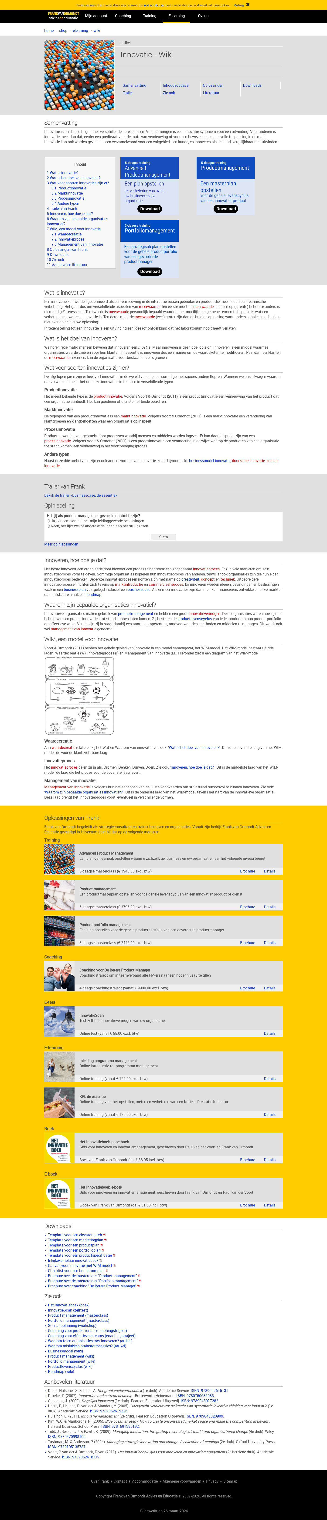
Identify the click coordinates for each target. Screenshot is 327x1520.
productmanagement (135, 613)
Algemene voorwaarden (182, 1481)
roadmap (93, 594)
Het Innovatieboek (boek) (68, 1305)
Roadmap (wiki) (61, 1371)
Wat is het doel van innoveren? (194, 747)
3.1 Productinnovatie (68, 188)
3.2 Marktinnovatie (67, 193)
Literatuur (211, 92)
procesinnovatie (57, 440)
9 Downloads (57, 254)
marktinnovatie (133, 416)
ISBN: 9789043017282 (199, 1400)
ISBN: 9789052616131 (209, 1390)
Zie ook (169, 92)
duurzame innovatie (248, 460)
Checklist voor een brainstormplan (78, 1270)
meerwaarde (149, 306)
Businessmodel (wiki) (65, 1351)
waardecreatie (63, 747)
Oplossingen (213, 85)
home (49, 30)
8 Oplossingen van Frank (67, 249)
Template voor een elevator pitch (77, 1234)
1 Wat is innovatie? (62, 172)
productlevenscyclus (194, 618)
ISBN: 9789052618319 (80, 1457)
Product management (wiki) (71, 1356)
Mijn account (96, 15)
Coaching (123, 15)
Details (270, 871)
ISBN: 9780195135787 (66, 1446)
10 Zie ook (55, 259)
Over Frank (100, 1481)
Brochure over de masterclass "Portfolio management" (95, 1280)
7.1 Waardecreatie (66, 234)
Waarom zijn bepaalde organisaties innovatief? (84, 792)
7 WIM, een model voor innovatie (74, 228)
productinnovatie (108, 396)
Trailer (128, 92)
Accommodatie (145, 1481)
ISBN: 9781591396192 (120, 1426)
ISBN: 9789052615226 (108, 1411)
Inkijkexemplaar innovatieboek (75, 1260)
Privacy (212, 1481)
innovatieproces (206, 569)
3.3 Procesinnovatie (67, 198)
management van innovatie (73, 628)
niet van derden (154, 5)
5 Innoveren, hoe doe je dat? (70, 213)
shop (63, 30)
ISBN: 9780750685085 (195, 1395)
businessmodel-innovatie (209, 460)
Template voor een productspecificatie (82, 1255)
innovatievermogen (204, 613)
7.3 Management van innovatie (77, 244)
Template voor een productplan (75, 1245)
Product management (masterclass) (78, 1315)
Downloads (252, 85)
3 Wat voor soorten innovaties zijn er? (78, 182)
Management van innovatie (67, 787)
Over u (203, 15)
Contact (120, 1481)
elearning (80, 30)
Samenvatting (134, 85)
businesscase (139, 589)
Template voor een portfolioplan (76, 1250)
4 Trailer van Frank (62, 208)
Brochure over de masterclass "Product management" (94, 1275)
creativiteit (190, 579)
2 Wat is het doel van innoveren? (73, 177)
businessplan (75, 589)
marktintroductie (129, 584)
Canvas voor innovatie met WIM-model (82, 1265)
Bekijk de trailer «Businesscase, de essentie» (80, 495)
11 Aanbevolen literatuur (67, 264)
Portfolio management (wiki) (71, 1361)
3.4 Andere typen (65, 203)
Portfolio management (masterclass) (78, 1320)
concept (208, 579)
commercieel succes (166, 584)
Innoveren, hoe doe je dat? (192, 767)
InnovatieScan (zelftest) (68, 1310)
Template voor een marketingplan (77, 1239)
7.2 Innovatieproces (67, 239)
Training (149, 15)
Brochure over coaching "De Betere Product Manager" (94, 1286)
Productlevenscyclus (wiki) (70, 1366)
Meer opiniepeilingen (61, 544)
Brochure (247, 871)
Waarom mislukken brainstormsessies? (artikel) (87, 1345)
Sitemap (230, 1481)
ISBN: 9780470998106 (66, 1436)
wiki (97, 30)
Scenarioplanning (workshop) (72, 1325)
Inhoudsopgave (175, 85)
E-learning (176, 15)
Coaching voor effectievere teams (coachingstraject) (92, 1335)
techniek (228, 579)
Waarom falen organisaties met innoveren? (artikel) (90, 1340)
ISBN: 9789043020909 (204, 1416)
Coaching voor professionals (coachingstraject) (87, 1330)
